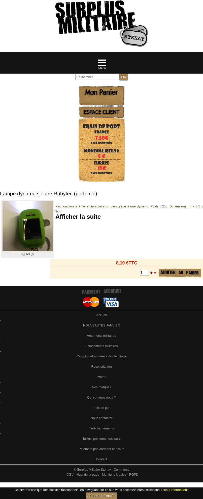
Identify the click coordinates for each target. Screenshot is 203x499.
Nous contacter (101, 418)
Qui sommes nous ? (101, 397)
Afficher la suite (78, 216)
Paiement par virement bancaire (101, 449)
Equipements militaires (101, 346)
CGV (70, 474)
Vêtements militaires (101, 336)
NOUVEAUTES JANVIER (101, 325)
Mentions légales (114, 474)
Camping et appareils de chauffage (101, 356)
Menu (102, 68)
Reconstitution (101, 366)
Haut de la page (87, 474)
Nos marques (101, 387)
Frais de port (101, 408)
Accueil (101, 315)
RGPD (134, 474)
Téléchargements (101, 428)
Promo (101, 377)
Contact (101, 459)
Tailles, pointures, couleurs (102, 438)
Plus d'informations (175, 490)
